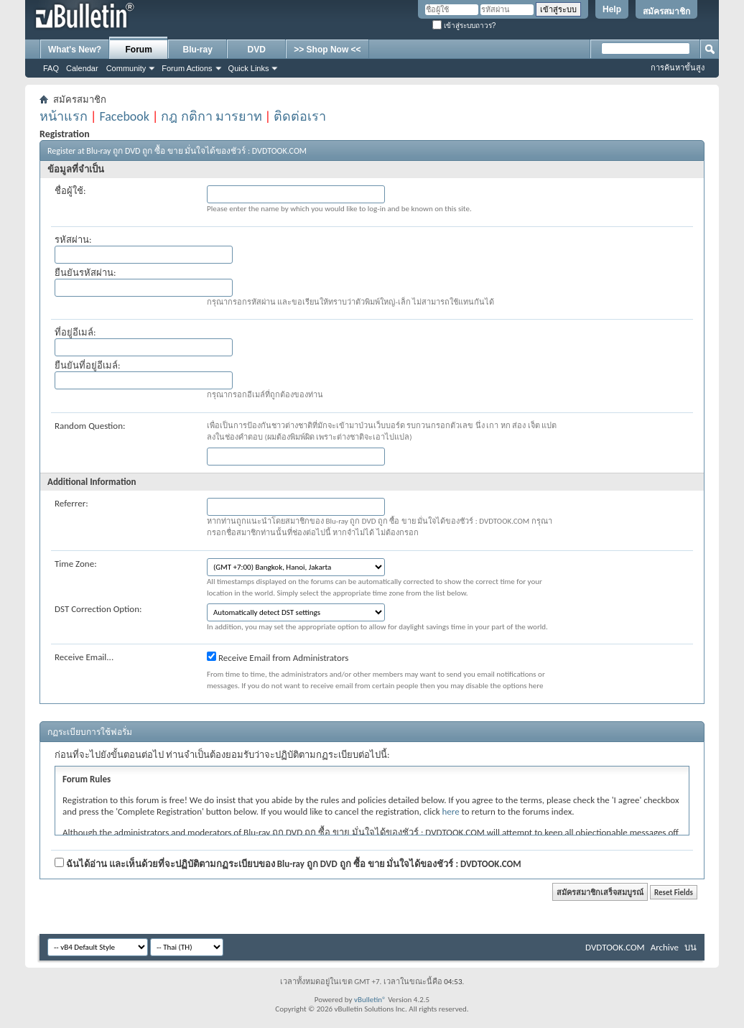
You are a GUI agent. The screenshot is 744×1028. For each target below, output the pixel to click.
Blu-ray (198, 50)
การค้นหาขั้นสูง (678, 67)
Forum (139, 50)
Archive (665, 947)
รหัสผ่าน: (73, 239)
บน (690, 947)
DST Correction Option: (98, 608)
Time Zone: (76, 563)
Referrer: (71, 503)
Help (612, 9)
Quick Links (248, 68)
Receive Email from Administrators (277, 657)
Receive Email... (84, 657)
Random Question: (90, 425)
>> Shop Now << (327, 50)
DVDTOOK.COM (615, 947)
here (451, 811)
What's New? (74, 50)
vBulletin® (370, 999)
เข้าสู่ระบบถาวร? (464, 25)
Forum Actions (187, 68)
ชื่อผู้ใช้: (70, 190)
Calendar (82, 68)
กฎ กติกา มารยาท (211, 116)
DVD (257, 50)
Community (126, 68)
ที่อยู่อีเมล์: (75, 332)
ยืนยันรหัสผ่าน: (85, 272)
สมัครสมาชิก (666, 11)
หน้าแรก (63, 116)
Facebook (124, 116)
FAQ (51, 68)
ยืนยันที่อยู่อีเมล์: (87, 365)
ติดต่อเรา (300, 116)
